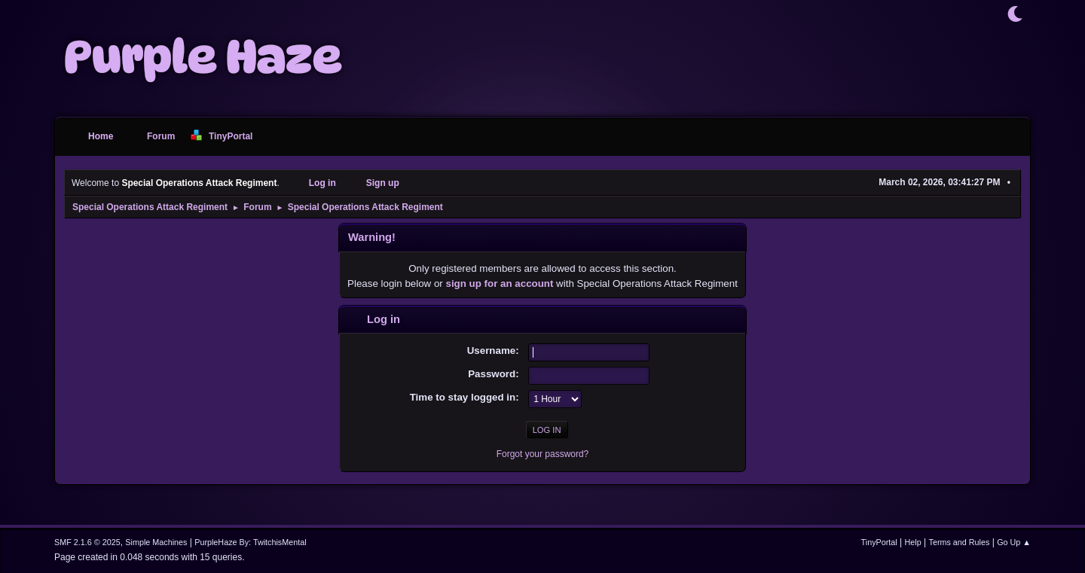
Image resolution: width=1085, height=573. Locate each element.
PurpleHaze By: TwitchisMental (250, 542)
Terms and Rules (959, 542)
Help (913, 542)
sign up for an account (500, 283)
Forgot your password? (543, 454)
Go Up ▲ (1014, 542)
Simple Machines (156, 542)
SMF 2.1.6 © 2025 (87, 542)
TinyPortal (879, 542)
